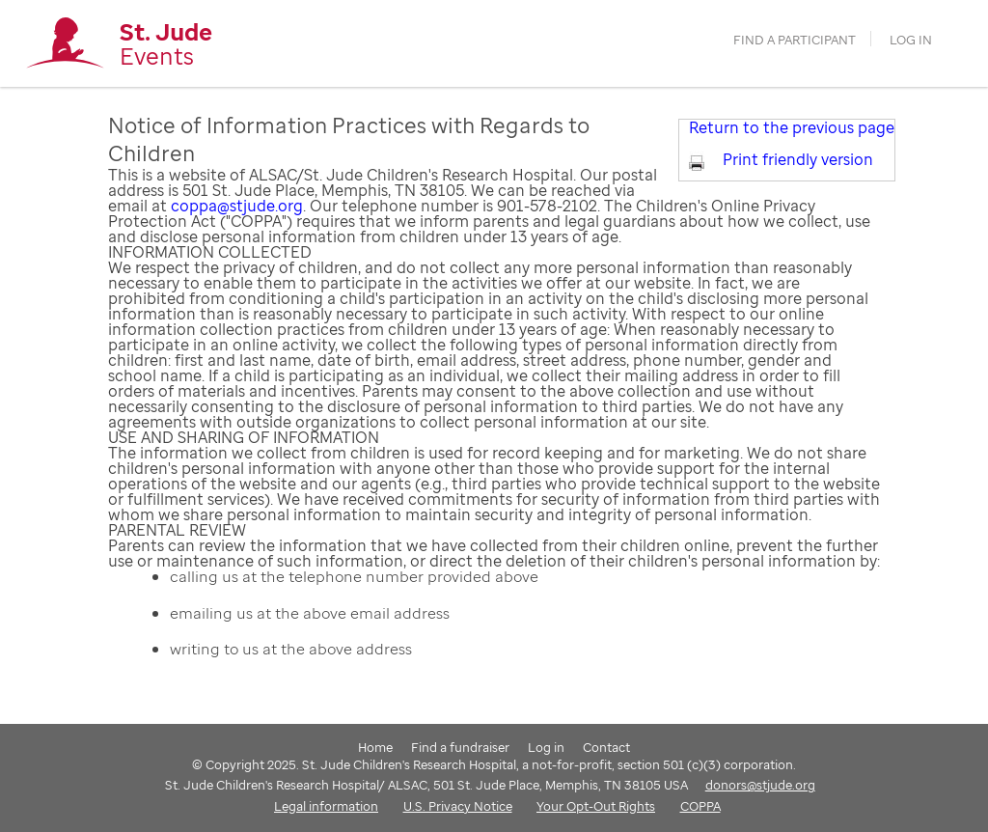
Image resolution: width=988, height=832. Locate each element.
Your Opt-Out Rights (595, 806)
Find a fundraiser (460, 747)
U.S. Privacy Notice (457, 806)
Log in (911, 40)
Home (375, 747)
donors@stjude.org (760, 784)
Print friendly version (798, 159)
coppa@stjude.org (237, 205)
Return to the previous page (791, 127)
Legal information (326, 806)
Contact (606, 747)
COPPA (700, 806)
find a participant (794, 40)
